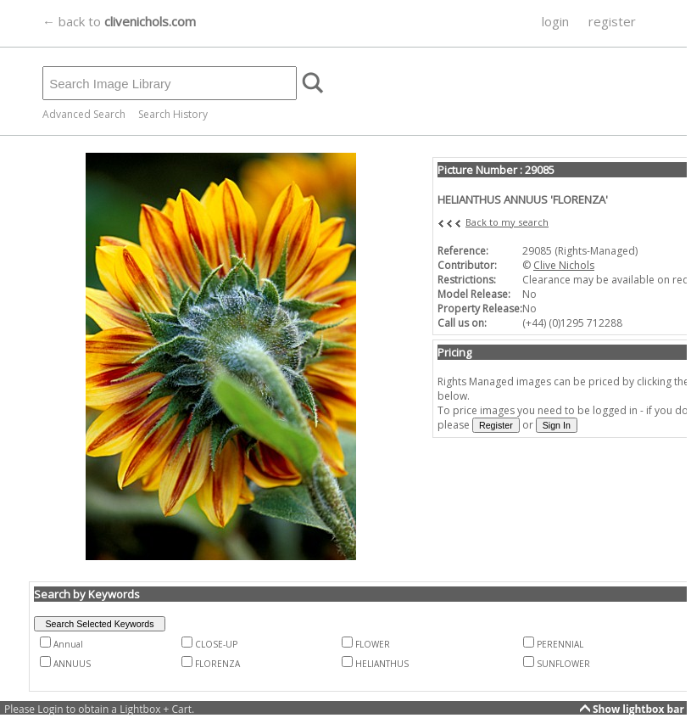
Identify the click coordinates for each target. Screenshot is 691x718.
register (612, 21)
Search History (173, 114)
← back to (119, 21)
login (555, 21)
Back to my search (507, 222)
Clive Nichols (563, 265)
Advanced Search (83, 114)
